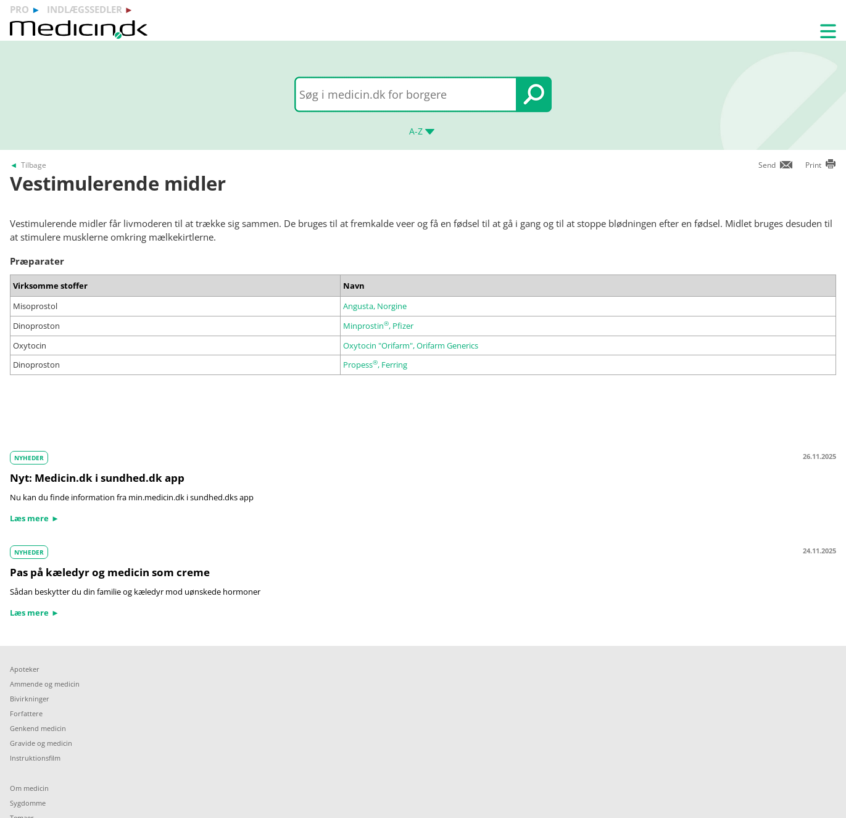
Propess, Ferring (375, 364)
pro (19, 9)
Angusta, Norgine (375, 306)
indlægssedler (84, 9)
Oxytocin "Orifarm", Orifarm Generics (410, 345)
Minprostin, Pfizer (378, 325)
